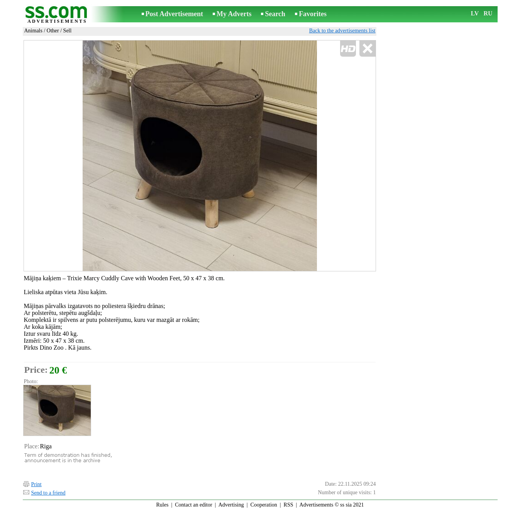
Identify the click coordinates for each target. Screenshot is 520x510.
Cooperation (264, 505)
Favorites (313, 14)
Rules (162, 505)
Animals (33, 31)
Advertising (231, 505)
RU (488, 13)
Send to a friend (48, 493)
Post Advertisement (174, 14)
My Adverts (234, 14)
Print (36, 484)
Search (275, 14)
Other (53, 31)
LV (475, 13)
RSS (288, 505)
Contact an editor (193, 505)
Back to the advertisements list (342, 31)
